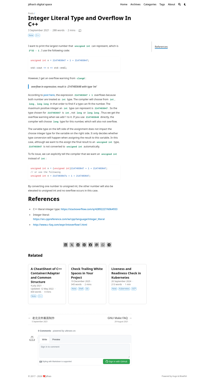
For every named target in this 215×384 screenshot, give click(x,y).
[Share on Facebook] (90, 244)
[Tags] (162, 4)
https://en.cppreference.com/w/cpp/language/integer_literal (69, 219)
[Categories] (150, 4)
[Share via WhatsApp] (102, 244)
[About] (171, 4)
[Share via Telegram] (109, 244)
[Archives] (135, 4)
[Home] (123, 4)
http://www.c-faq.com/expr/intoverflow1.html (60, 224)
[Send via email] (96, 244)
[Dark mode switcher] (185, 4)
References (161, 46)
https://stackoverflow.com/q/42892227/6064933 (89, 209)
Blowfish (183, 376)
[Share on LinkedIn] (65, 244)
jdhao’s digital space (40, 4)
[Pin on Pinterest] (84, 244)
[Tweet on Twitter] (71, 244)
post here (49, 95)
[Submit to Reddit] (78, 244)
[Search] (179, 4)
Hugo (174, 376)
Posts (31, 13)
